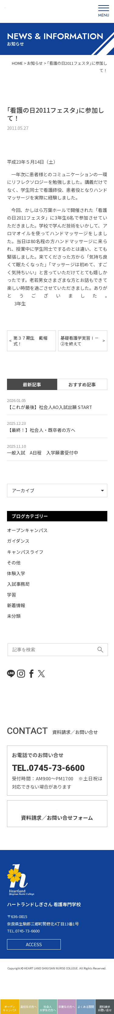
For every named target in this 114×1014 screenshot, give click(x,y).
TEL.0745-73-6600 (49, 767)
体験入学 (16, 573)
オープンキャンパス (27, 531)
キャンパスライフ (25, 552)
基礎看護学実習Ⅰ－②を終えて (79, 341)
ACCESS (34, 964)
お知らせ (35, 63)
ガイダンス (18, 541)
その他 (14, 563)
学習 (11, 594)
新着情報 (16, 605)
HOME (17, 63)
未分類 (14, 615)
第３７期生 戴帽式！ (31, 341)
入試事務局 (18, 584)
